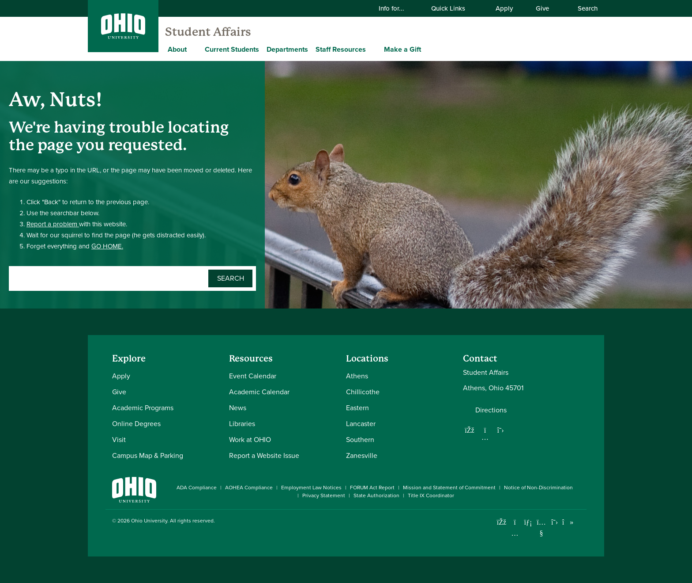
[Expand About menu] (193, 49)
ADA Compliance (197, 488)
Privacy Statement (323, 495)
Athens (357, 376)
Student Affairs (208, 31)
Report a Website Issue (264, 455)
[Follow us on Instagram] (485, 437)
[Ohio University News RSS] (581, 522)
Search (583, 8)
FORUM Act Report (372, 488)
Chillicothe (363, 392)
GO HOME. (107, 246)
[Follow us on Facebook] (469, 430)
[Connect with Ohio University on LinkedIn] (528, 522)
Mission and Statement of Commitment (449, 488)
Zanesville (361, 455)
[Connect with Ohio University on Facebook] (501, 522)
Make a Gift (402, 49)
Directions (491, 410)
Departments (287, 49)
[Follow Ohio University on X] (554, 522)
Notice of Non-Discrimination (538, 488)
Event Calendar (252, 376)
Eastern (357, 408)
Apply (504, 8)
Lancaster (361, 424)
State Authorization (376, 495)
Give (542, 8)
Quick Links (453, 8)
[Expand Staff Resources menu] (372, 49)
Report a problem (52, 224)
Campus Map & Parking (147, 455)
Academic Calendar (259, 392)
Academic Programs (142, 408)
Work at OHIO (250, 439)
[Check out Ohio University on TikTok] (567, 522)
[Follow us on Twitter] (500, 430)
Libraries (242, 424)
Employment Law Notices (311, 488)
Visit (119, 439)
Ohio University (149, 521)
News (237, 408)
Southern (360, 439)
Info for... (397, 8)
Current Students (232, 49)
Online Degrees (136, 424)
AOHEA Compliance (249, 488)
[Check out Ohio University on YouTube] (541, 527)
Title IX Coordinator (431, 495)
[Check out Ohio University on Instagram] (514, 533)
